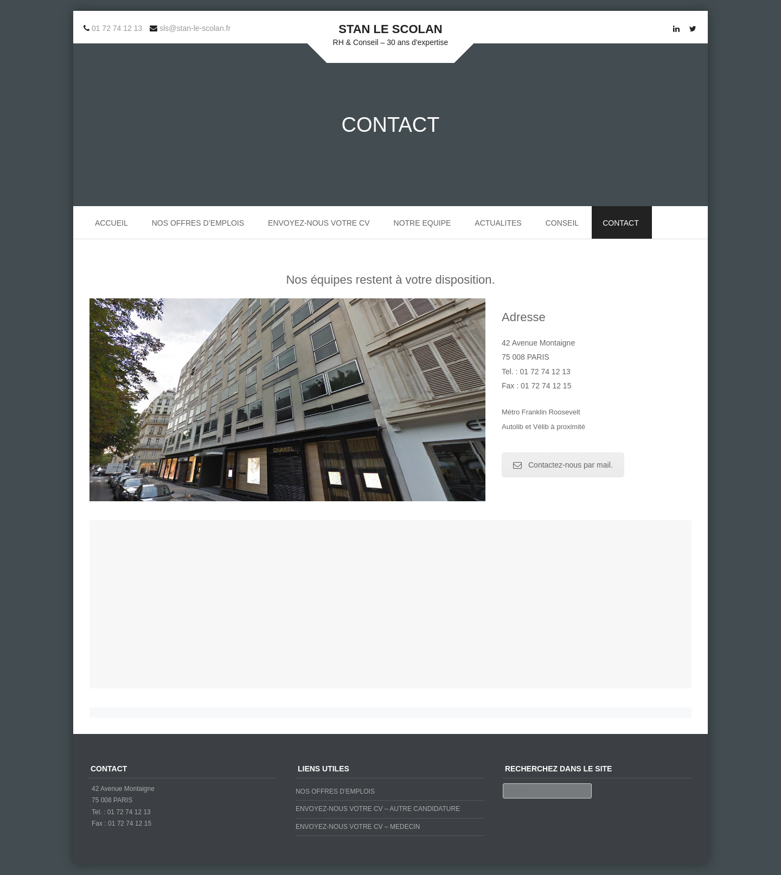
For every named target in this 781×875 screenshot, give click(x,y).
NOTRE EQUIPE (422, 223)
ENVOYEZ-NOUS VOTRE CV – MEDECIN (358, 827)
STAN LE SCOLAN (390, 29)
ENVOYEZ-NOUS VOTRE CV (318, 223)
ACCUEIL (111, 223)
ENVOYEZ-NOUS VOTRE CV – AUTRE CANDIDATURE (378, 809)
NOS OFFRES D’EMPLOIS (198, 223)
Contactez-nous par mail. (563, 465)
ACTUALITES (498, 223)
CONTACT (621, 223)
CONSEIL (562, 223)
